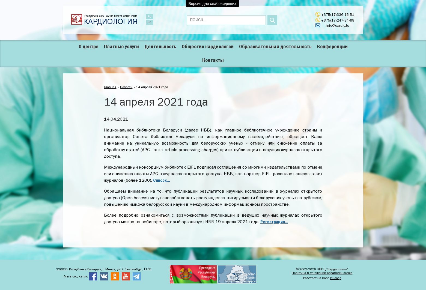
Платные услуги (121, 47)
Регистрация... (274, 222)
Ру (149, 16)
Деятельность (160, 47)
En (149, 22)
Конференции (332, 47)
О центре (89, 47)
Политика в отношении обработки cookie (322, 273)
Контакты (213, 60)
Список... (161, 181)
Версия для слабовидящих (212, 3)
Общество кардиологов (208, 47)
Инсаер (335, 278)
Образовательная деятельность (275, 47)
